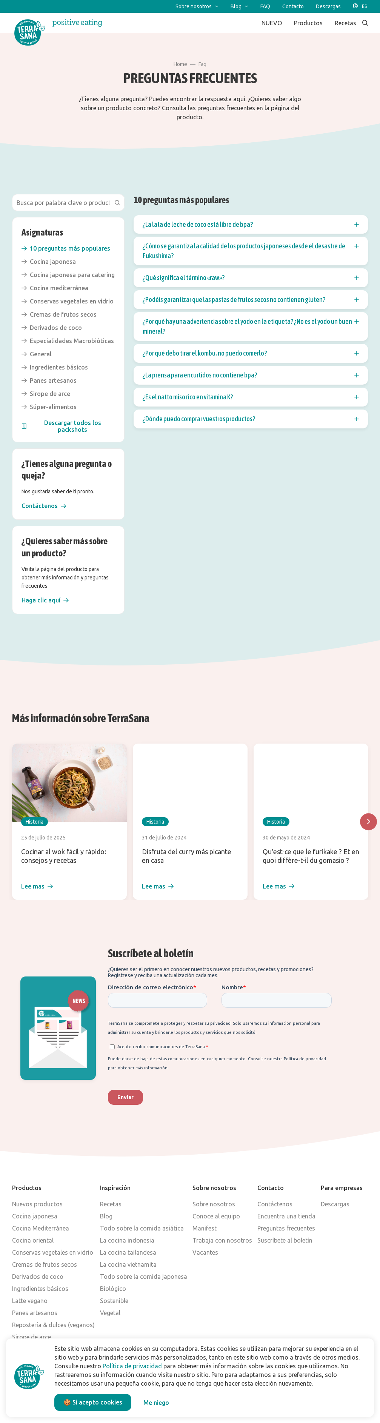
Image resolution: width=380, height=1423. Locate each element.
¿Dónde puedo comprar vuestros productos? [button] (250, 419)
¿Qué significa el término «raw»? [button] (250, 278)
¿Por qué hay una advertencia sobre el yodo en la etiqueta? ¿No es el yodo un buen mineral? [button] (250, 326)
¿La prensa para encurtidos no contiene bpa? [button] (250, 375)
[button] (44, 506)
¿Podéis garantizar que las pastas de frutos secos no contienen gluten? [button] (250, 300)
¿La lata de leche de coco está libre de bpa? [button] (250, 224)
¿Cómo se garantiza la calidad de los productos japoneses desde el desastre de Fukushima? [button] (250, 251)
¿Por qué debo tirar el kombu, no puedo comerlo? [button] (250, 353)
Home (180, 64)
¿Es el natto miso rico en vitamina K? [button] (250, 397)
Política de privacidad (132, 1366)
